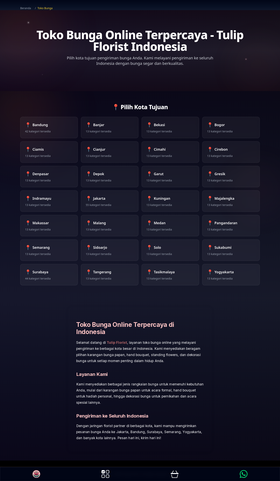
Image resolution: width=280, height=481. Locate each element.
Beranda (25, 8)
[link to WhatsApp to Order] (244, 474)
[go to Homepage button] (36, 474)
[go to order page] (174, 474)
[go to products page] (105, 474)
